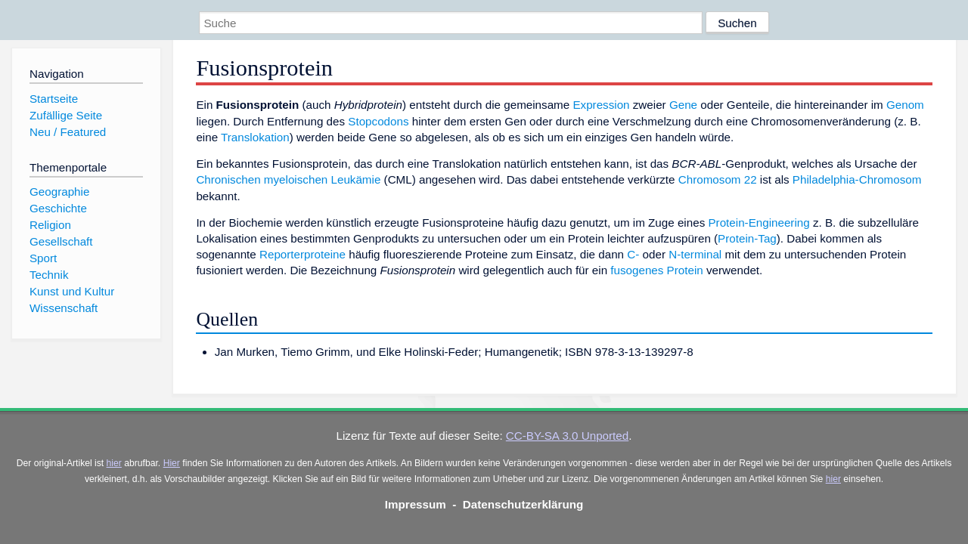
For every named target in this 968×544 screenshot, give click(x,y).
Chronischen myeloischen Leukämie (288, 179)
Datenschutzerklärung (523, 504)
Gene (683, 104)
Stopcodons (378, 121)
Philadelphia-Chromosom (857, 179)
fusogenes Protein (656, 270)
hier (114, 463)
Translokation (255, 137)
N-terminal (695, 254)
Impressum (415, 504)
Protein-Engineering (758, 222)
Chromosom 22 (717, 179)
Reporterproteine (302, 254)
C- (633, 254)
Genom (905, 104)
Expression (600, 104)
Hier (171, 463)
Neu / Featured (67, 131)
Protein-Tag (747, 238)
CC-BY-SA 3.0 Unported (567, 435)
